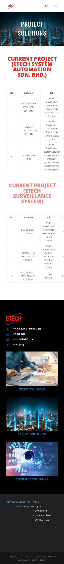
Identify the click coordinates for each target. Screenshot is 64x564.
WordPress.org (42, 519)
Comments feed (43, 515)
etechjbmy (18, 344)
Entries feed (41, 510)
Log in (38, 506)
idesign (42, 559)
